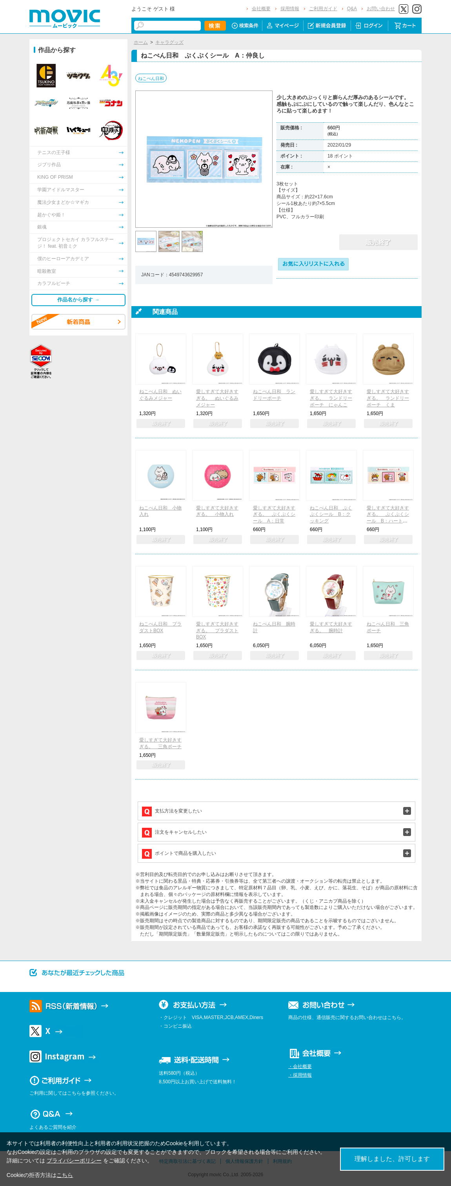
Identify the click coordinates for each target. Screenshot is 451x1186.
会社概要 (261, 8)
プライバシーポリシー (74, 1160)
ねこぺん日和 (151, 78)
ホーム (141, 42)
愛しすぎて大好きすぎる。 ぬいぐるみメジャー (217, 398)
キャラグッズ (169, 42)
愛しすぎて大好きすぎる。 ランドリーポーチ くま (388, 398)
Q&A (352, 8)
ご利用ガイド (323, 8)
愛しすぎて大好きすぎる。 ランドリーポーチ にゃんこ (331, 398)
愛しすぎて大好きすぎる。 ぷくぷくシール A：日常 (274, 514)
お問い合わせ (381, 8)
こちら (64, 1175)
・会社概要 (300, 1066)
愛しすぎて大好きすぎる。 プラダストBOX (217, 630)
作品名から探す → (78, 300)
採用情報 (289, 8)
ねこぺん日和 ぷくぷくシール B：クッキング (331, 514)
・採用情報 (300, 1075)
